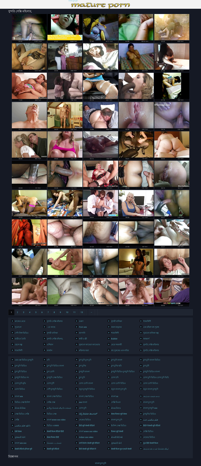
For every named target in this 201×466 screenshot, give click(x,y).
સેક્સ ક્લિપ (116, 408)
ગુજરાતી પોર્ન (20, 437)
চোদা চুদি (82, 408)
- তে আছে (51, 327)
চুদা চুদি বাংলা (116, 360)
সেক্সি (17, 420)
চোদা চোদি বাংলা (86, 383)
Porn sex (83, 327)
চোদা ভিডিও (20, 389)
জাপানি (82, 333)
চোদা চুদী (50, 383)
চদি (48, 360)
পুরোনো (18, 327)
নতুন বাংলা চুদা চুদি (119, 389)
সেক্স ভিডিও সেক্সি (22, 414)
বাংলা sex (19, 396)
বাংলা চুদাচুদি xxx (150, 408)
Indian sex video (86, 437)
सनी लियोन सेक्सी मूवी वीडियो (89, 443)
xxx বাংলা (83, 402)
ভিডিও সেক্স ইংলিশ (22, 402)
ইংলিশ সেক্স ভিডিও (118, 425)
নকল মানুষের (116, 327)
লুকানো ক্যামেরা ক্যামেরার (89, 344)
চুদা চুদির (82, 366)
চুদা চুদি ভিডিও (21, 366)
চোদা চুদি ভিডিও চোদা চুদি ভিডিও (155, 377)
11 (74, 312)
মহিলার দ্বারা (84, 350)
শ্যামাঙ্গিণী (147, 321)
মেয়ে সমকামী (116, 344)
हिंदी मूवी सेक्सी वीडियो (87, 425)
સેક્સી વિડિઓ (117, 437)
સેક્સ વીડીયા (20, 408)
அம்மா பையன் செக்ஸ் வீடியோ (155, 449)
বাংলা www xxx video (56, 420)
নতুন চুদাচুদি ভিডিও (87, 389)
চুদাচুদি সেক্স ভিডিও (54, 377)
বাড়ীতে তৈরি (20, 339)
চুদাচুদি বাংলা (84, 371)
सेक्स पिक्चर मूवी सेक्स (119, 414)
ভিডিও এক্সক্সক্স (53, 425)
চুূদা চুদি (82, 377)
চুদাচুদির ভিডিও (149, 414)
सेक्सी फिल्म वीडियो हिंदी (55, 431)
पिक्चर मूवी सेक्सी (117, 431)
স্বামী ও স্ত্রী (83, 339)
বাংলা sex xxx (20, 443)
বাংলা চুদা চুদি (73, 1)
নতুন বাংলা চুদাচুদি (150, 389)
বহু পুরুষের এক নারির (120, 350)
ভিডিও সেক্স (51, 414)
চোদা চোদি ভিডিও (150, 383)
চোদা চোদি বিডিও (118, 383)
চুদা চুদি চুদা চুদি (85, 360)
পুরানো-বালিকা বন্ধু (151, 333)
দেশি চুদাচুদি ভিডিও (54, 389)
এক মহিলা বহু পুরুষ (151, 327)
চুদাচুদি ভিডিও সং (22, 377)
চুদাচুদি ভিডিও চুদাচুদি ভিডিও (123, 371)
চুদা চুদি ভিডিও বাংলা (55, 366)
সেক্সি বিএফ (116, 402)
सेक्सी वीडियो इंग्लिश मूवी (23, 449)
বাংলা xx (114, 396)
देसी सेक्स (18, 431)
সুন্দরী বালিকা (116, 321)
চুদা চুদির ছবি (116, 366)
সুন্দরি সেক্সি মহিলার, (55, 339)
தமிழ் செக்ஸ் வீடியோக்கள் (59, 408)
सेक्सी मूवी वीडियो (53, 449)
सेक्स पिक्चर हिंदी (53, 437)
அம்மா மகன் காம (151, 396)
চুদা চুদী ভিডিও (21, 371)
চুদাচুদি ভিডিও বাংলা (151, 371)
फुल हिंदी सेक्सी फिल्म (150, 443)
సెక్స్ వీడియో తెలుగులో (88, 414)
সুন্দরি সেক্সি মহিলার (55, 321)
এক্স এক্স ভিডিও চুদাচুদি (24, 360)
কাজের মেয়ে (20, 321)
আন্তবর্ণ (146, 339)
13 (82, 312)
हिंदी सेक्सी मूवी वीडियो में (87, 449)
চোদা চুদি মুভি (20, 383)
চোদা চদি (115, 377)
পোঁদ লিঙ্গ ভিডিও (21, 333)
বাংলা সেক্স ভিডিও (54, 396)
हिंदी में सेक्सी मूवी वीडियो (151, 425)
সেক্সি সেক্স (51, 402)
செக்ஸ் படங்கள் (54, 443)
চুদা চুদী (146, 366)
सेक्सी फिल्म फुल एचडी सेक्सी (121, 449)
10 (67, 312)
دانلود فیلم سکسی (22, 425)
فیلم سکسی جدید (150, 420)
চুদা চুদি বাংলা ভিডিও (151, 360)
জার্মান (49, 350)
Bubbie (114, 339)
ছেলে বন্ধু (18, 344)
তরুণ (81, 321)
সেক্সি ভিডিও (148, 431)
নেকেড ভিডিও (85, 420)
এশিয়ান (50, 344)
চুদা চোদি (50, 371)
